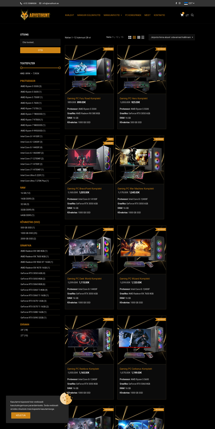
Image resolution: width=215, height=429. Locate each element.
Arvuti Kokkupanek (76, 391)
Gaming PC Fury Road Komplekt (80, 78)
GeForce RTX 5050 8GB (33, 279)
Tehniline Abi (118, 391)
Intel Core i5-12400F (31, 142)
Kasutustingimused (121, 381)
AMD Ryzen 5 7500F (32, 97)
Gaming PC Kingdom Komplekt (176, 236)
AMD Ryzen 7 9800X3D (33, 125)
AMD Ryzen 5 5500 (31, 86)
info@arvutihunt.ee (49, 3)
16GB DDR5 (27, 199)
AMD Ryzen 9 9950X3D (33, 131)
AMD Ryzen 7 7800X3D (33, 114)
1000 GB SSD (29, 233)
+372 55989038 (28, 3)
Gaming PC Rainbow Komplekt (143, 157)
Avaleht (69, 15)
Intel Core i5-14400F (31, 147)
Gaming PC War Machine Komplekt (176, 78)
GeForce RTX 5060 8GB (33, 284)
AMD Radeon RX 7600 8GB (35, 256)
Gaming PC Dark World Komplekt (80, 157)
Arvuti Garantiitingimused (124, 386)
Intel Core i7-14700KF (32, 169)
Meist (148, 15)
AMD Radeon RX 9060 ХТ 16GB (37, 262)
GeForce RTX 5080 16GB (33, 312)
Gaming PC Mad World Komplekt (80, 236)
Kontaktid (159, 15)
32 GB (25, 204)
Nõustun (21, 415)
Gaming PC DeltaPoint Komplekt (109, 236)
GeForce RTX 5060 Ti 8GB (34, 290)
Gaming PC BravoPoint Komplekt (148, 78)
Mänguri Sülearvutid (88, 15)
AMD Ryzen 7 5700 (31, 108)
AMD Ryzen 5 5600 (31, 92)
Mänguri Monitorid (78, 386)
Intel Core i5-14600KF (32, 153)
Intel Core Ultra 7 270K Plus (35, 181)
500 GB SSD (28, 227)
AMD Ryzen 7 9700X (32, 120)
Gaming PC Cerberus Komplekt (176, 157)
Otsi (40, 50)
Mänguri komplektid (78, 381)
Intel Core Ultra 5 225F (32, 175)
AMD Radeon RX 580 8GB (34, 251)
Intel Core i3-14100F (31, 136)
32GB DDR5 (27, 210)
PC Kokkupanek (133, 15)
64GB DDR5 (27, 215)
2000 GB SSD (28, 238)
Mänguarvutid (112, 15)
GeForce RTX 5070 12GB (33, 301)
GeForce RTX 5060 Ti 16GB (35, 295)
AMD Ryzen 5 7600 (31, 103)
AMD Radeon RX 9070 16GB (35, 268)
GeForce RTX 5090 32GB (33, 317)
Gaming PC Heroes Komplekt (143, 236)
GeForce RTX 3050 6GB (33, 273)
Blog (114, 396)
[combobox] (172, 37)
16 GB (25, 193)
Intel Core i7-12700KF (32, 158)
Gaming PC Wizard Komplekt (114, 157)
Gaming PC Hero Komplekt (114, 78)
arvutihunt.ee (43, 423)
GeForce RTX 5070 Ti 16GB (35, 306)
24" (24, 330)
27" (24, 335)
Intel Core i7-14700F (31, 164)
